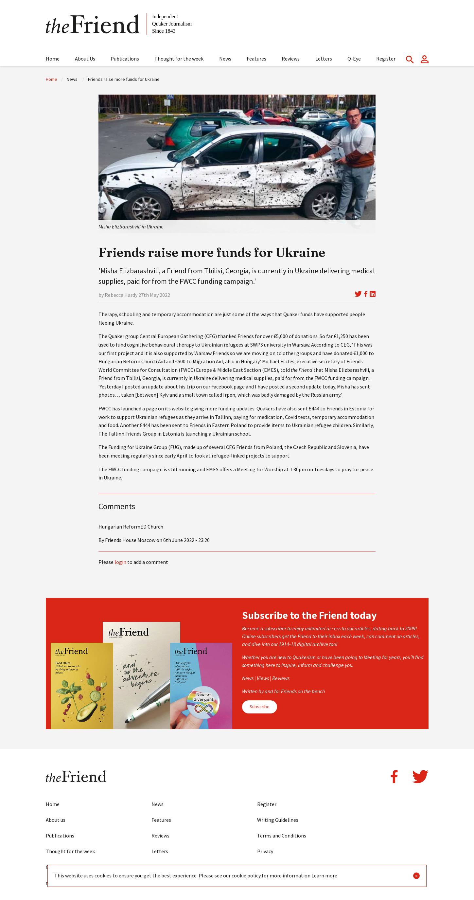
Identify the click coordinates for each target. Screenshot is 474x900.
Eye (155, 867)
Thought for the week (178, 58)
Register (385, 58)
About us (55, 820)
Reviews (291, 58)
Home (53, 58)
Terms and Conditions (281, 835)
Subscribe (260, 707)
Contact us (58, 867)
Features (256, 58)
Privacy (265, 851)
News (225, 58)
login (120, 562)
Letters (323, 58)
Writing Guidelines (277, 820)
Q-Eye (354, 58)
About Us (85, 58)
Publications (125, 58)
